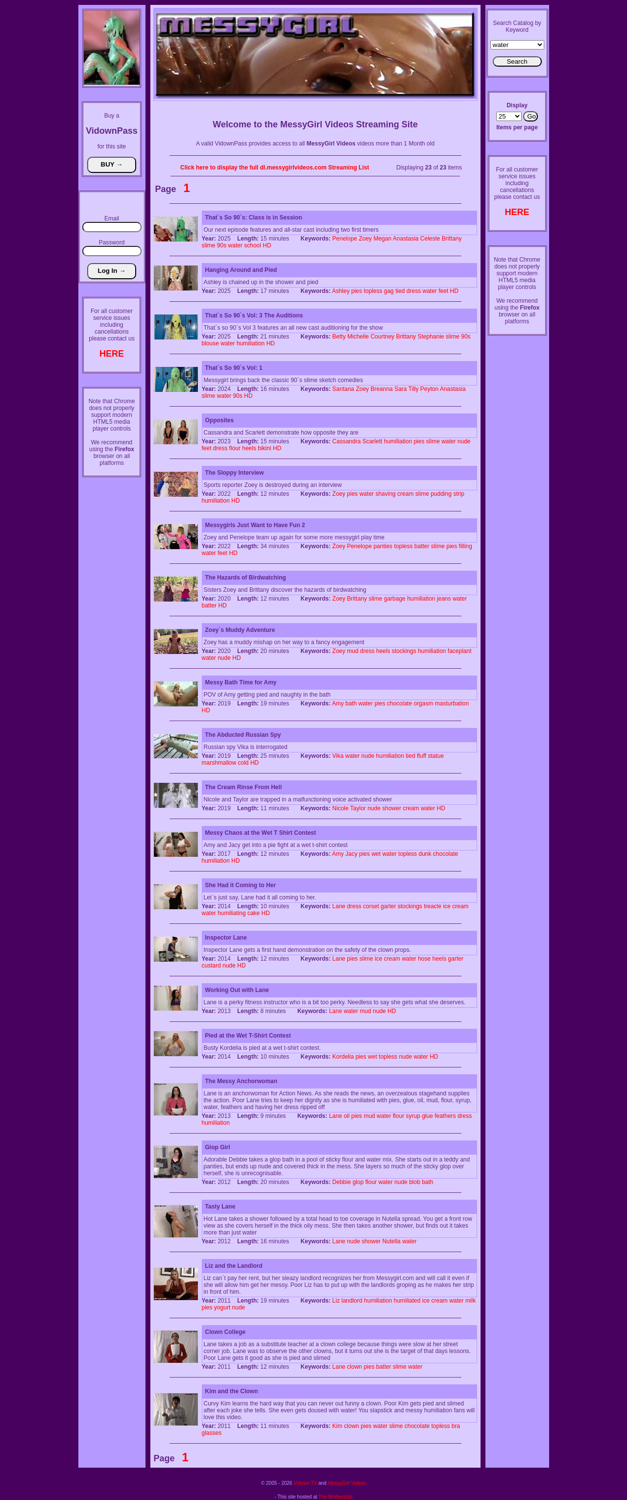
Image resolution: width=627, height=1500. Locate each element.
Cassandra (346, 441)
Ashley (341, 291)
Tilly (414, 389)
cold (243, 762)
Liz (335, 1300)
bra (456, 1426)
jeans (444, 598)
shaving (385, 493)
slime (209, 245)
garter (388, 906)
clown (354, 1366)
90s (221, 245)
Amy (338, 703)
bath (351, 703)
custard (211, 965)
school (252, 245)
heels (249, 448)
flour (235, 448)
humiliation (251, 343)
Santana (343, 389)
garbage (395, 598)
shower (391, 808)
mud (352, 651)
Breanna (381, 389)
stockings (404, 651)
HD (267, 245)
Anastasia (406, 238)
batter (422, 546)
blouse (210, 343)
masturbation (452, 703)
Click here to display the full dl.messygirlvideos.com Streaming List (274, 167)
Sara (400, 389)
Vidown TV (305, 1483)
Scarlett (372, 441)
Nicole (340, 808)
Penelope (344, 238)
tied (400, 291)
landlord (351, 1300)
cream (405, 493)
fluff (421, 755)
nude (464, 441)
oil (347, 1116)
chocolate (399, 703)
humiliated (407, 1300)
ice (447, 906)
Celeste (430, 238)
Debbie (341, 1182)
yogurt (222, 1307)
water (235, 245)
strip (458, 493)
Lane (338, 906)
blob (414, 1182)
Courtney (382, 336)
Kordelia (343, 1056)
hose (424, 958)
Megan (382, 238)
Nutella (391, 1241)
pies (356, 291)
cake (253, 913)
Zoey (365, 238)
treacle (432, 906)
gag (389, 291)
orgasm (423, 703)
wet (376, 853)
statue (436, 755)
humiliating (231, 913)
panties (382, 546)
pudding (441, 493)
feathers (445, 1116)
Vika (337, 755)
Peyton (429, 389)
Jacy (351, 853)
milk (470, 1300)
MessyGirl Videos (347, 1483)
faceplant (460, 651)
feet (443, 291)
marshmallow (219, 762)
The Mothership (335, 1497)
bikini (264, 448)
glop (358, 1182)
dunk (424, 853)
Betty (338, 336)
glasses (212, 1432)
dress (414, 291)
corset (371, 906)
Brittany (452, 238)
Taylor (358, 808)
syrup (413, 1116)
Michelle (358, 336)
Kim (337, 1426)
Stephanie (430, 336)
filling (465, 546)
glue (427, 1116)
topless (372, 291)
